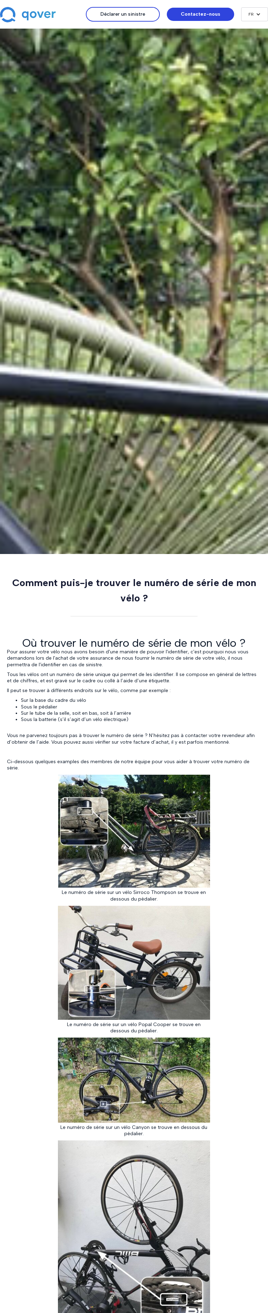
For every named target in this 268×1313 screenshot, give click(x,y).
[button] (254, 14)
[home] (43, 15)
